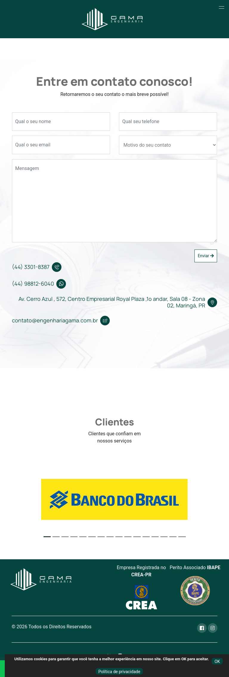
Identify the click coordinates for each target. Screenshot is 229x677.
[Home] (112, 19)
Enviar (206, 255)
